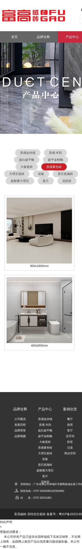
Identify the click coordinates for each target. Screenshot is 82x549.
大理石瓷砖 (16, 174)
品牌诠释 (20, 409)
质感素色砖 (54, 167)
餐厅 (70, 419)
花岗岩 (67, 181)
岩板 (41, 174)
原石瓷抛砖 (65, 174)
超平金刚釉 (55, 160)
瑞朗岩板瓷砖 (9, 394)
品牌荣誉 (20, 430)
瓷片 (46, 181)
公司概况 (20, 419)
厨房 (70, 424)
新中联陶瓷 (40, 394)
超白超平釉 (26, 160)
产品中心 (45, 409)
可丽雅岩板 (56, 394)
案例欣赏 (70, 409)
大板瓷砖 (27, 167)
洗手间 (70, 436)
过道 (70, 447)
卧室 (70, 442)
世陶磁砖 (25, 394)
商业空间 (70, 453)
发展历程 (20, 424)
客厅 (70, 430)
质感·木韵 (55, 153)
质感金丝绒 (27, 153)
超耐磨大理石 (20, 181)
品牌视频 (20, 436)
